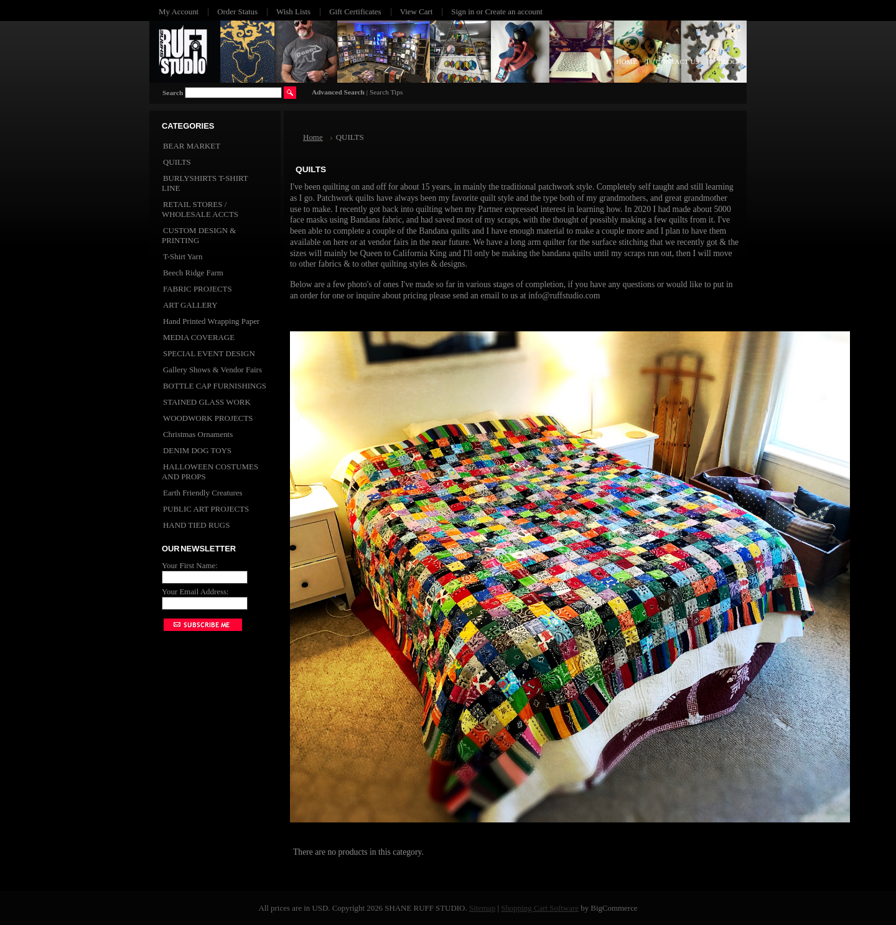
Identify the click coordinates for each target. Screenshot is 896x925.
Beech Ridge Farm (193, 272)
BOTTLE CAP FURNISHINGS (214, 385)
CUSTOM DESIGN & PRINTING (199, 235)
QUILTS (177, 162)
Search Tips (386, 92)
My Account (178, 11)
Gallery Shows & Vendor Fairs (212, 369)
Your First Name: (190, 565)
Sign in (462, 11)
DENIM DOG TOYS (197, 450)
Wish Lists (293, 11)
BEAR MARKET (191, 145)
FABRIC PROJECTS (197, 288)
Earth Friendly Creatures (203, 492)
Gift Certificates (355, 11)
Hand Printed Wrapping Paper (211, 321)
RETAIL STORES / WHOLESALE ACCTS (200, 209)
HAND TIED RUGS (196, 525)
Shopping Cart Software (540, 908)
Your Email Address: (195, 591)
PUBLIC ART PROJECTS (206, 508)
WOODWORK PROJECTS (208, 418)
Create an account (513, 11)
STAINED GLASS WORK (207, 402)
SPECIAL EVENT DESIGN (209, 353)
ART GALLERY (190, 305)
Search (172, 92)
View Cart (416, 11)
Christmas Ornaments (198, 434)
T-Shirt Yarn (182, 256)
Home (313, 137)
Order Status (237, 11)
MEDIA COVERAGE (199, 337)
